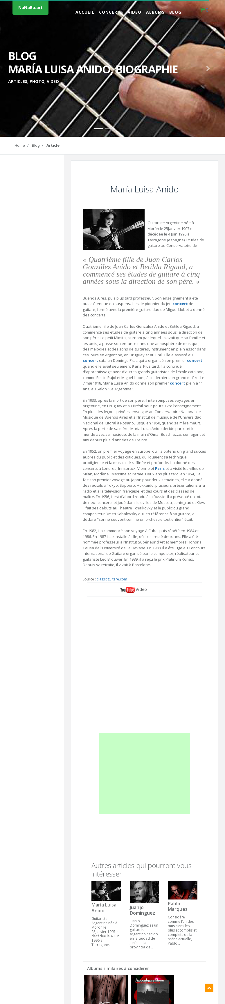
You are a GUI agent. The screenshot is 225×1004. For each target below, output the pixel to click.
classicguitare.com (112, 579)
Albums (155, 12)
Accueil (84, 12)
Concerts (111, 12)
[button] (17, 68)
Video (134, 12)
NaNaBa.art (30, 7)
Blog (175, 12)
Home (20, 145)
